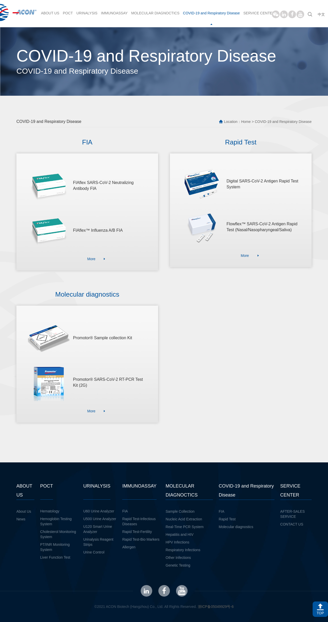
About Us (23, 511)
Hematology (49, 511)
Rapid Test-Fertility (137, 532)
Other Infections (178, 558)
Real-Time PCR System (184, 527)
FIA (125, 511)
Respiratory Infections (183, 550)
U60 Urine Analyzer (98, 511)
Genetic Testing (178, 565)
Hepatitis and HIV (179, 534)
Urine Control (93, 552)
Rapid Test (227, 519)
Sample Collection (180, 511)
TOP (320, 613)
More (91, 259)
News (20, 519)
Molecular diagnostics (236, 527)
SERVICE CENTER (259, 13)
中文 (321, 14)
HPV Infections (177, 542)
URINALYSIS (86, 13)
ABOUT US (50, 13)
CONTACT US (291, 524)
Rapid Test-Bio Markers (140, 539)
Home (246, 122)
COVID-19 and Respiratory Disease (211, 13)
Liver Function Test (55, 557)
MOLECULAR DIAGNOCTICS (155, 13)
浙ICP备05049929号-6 (216, 607)
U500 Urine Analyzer (99, 519)
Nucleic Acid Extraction (184, 519)
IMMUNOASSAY (114, 13)
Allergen (128, 547)
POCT (68, 13)
